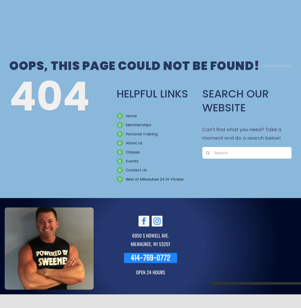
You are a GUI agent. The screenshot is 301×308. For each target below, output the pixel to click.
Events (132, 161)
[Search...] (247, 153)
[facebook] (144, 221)
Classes (133, 152)
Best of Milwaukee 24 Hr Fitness (155, 179)
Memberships (138, 125)
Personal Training (142, 134)
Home (131, 116)
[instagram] (157, 221)
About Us (134, 143)
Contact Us (136, 170)
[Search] (208, 153)
